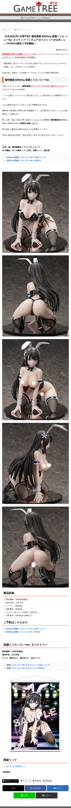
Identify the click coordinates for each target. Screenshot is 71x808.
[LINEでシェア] (24, 795)
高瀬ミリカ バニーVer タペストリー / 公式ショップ (28, 665)
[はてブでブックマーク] (58, 788)
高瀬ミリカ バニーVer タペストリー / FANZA (26, 668)
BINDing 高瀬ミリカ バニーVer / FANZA (24, 160)
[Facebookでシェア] (35, 788)
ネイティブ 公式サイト (15, 766)
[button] (46, 795)
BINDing (37, 781)
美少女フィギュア (10, 781)
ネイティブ (26, 781)
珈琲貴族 (47, 781)
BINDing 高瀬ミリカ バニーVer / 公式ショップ (26, 157)
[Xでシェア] (13, 788)
